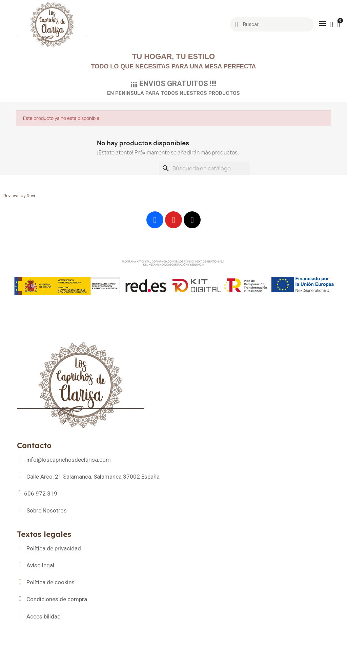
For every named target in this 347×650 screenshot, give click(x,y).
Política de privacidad (53, 548)
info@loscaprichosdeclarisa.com (68, 459)
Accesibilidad (43, 616)
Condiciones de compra (56, 599)
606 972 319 (40, 493)
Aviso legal (40, 565)
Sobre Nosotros (46, 510)
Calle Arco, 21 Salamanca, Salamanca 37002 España (93, 476)
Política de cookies (50, 582)
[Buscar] (204, 168)
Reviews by (19, 195)
